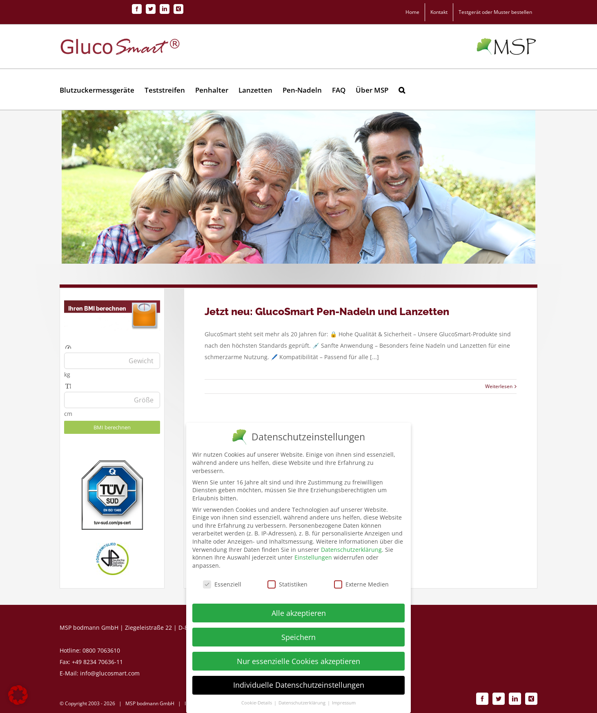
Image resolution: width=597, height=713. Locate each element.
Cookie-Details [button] (257, 704)
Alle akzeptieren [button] (299, 614)
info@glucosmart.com (110, 673)
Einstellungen (313, 558)
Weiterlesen (498, 386)
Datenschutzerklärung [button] (302, 704)
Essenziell (222, 585)
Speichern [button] (298, 638)
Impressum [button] (344, 704)
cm (68, 414)
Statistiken (287, 585)
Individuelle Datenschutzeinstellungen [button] (298, 686)
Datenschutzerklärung (351, 550)
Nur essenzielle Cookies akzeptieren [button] (298, 662)
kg (67, 374)
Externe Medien (361, 585)
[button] (402, 89)
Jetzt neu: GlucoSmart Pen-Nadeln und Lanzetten (327, 311)
